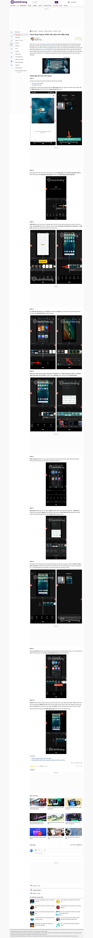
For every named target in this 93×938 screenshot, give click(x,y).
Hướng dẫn (25, 931)
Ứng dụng (40, 31)
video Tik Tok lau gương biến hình (48, 47)
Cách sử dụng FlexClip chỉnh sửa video (41, 758)
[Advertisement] (46, 19)
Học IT (60, 5)
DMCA (46, 931)
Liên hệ (34, 931)
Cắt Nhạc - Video (57, 31)
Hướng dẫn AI (23, 5)
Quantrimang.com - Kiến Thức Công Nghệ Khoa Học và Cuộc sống (19, 2)
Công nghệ (55, 5)
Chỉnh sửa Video (48, 31)
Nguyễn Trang (38, 39)
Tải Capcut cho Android (37, 83)
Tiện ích (66, 5)
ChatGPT (35, 5)
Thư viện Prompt (47, 5)
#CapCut (32, 769)
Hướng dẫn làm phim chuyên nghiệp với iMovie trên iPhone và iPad (48, 760)
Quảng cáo (38, 931)
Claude (29, 5)
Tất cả (13, 5)
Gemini (40, 5)
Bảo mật (21, 931)
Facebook (42, 931)
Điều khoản (17, 931)
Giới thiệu (12, 931)
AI (17, 5)
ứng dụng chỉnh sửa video (48, 44)
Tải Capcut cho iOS (36, 85)
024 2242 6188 (20, 934)
